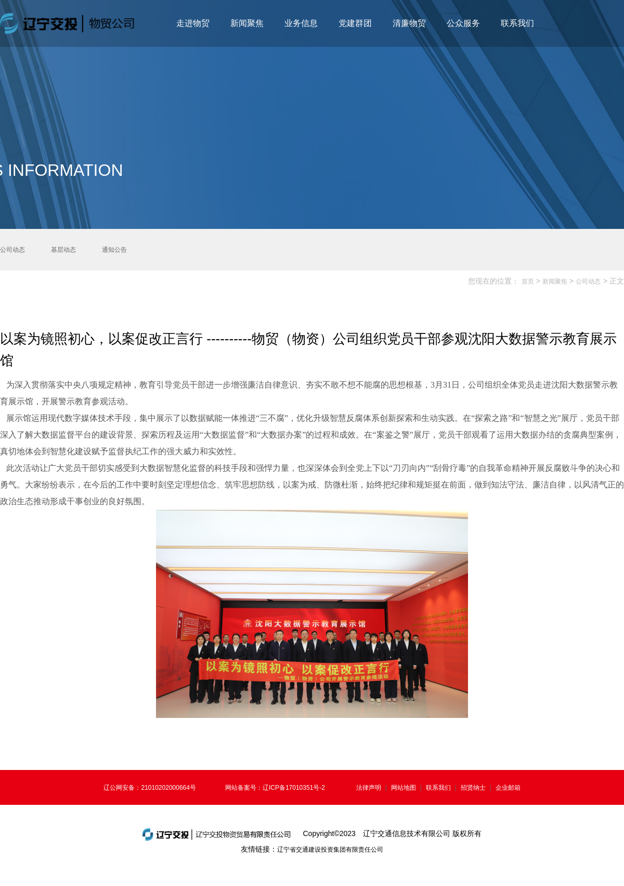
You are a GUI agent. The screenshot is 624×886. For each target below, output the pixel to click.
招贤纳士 (473, 787)
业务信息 (301, 23)
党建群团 (355, 23)
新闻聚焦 (247, 23)
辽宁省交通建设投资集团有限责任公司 (330, 849)
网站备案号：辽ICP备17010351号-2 (275, 787)
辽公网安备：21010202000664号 (149, 787)
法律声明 (368, 787)
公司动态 (588, 281)
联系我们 (517, 23)
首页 (528, 281)
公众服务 (463, 23)
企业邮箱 (508, 787)
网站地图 (403, 787)
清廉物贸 (409, 23)
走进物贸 (193, 23)
